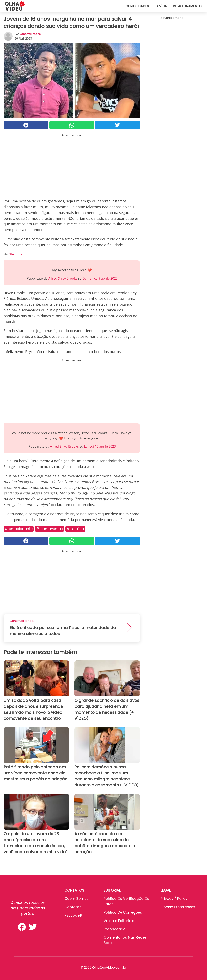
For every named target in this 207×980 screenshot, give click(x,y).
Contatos (72, 906)
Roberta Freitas (30, 34)
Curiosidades (137, 6)
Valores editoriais (119, 920)
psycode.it (73, 915)
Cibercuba (15, 254)
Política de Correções (123, 912)
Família (161, 6)
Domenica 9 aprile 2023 (100, 278)
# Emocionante (19, 528)
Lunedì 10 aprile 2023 (100, 446)
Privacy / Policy (174, 898)
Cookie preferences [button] (178, 906)
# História (75, 528)
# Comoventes (49, 528)
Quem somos (76, 898)
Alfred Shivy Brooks (62, 278)
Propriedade (114, 929)
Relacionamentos (188, 6)
